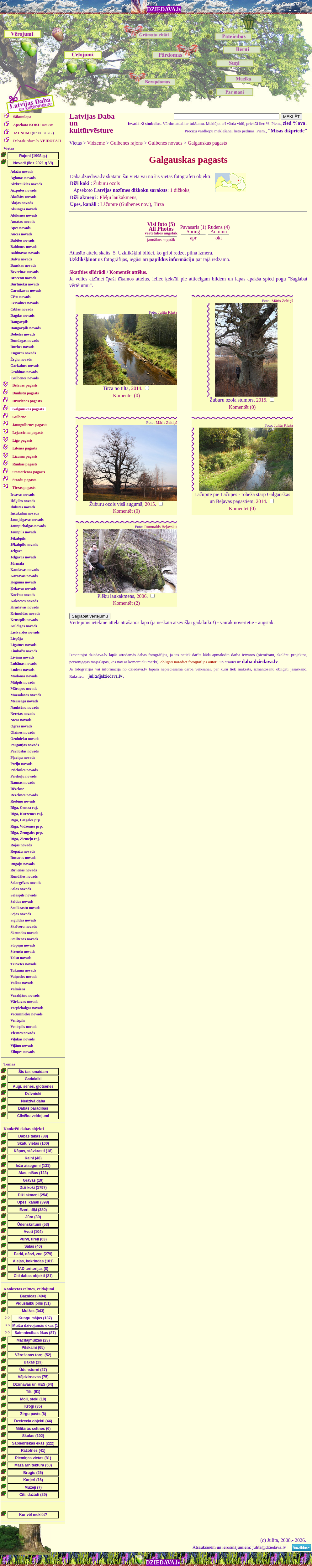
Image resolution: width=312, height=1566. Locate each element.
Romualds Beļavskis (160, 527)
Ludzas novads (22, 670)
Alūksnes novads (23, 215)
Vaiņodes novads (23, 976)
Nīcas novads (20, 720)
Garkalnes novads (24, 365)
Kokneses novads (24, 601)
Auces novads (21, 234)
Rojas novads (21, 845)
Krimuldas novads (25, 613)
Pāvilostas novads (24, 751)
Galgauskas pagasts (207, 143)
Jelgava (16, 551)
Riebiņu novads (22, 801)
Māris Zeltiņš (282, 301)
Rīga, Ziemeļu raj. (25, 839)
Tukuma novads (23, 970)
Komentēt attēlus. (128, 272)
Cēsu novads (20, 297)
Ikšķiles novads (22, 501)
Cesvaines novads (24, 303)
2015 (261, 400)
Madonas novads (23, 676)
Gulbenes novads (25, 378)
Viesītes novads (22, 1033)
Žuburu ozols (106, 183)
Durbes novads (22, 347)
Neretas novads (22, 713)
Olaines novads (22, 732)
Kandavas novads (24, 569)
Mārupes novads (23, 688)
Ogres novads (21, 726)
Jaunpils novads (23, 532)
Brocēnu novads (23, 278)
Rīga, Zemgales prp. (26, 832)
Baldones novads (23, 246)
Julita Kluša (167, 312)
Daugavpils (19, 322)
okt (218, 237)
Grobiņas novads (24, 372)
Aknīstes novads (23, 196)
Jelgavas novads (23, 557)
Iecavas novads (22, 494)
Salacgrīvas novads (25, 883)
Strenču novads (22, 951)
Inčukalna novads (24, 513)
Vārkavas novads (24, 1001)
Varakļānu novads (25, 995)
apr (193, 237)
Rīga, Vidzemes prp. (26, 826)
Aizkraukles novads (26, 184)
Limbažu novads (23, 651)
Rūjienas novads (23, 870)
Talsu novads (20, 958)
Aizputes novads (23, 190)
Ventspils (17, 1020)
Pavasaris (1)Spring (193, 229)
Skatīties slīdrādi (87, 272)
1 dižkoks (179, 190)
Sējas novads (20, 914)
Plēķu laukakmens (118, 197)
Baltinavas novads (25, 253)
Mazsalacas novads (25, 695)
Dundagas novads (24, 340)
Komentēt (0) (126, 395)
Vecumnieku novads (26, 1014)
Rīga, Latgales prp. (25, 820)
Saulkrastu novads (25, 908)
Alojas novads (21, 203)
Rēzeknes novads (24, 795)
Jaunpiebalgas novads (27, 526)
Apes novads (20, 228)
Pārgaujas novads (24, 745)
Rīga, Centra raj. (24, 807)
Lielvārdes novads (25, 632)
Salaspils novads (23, 895)
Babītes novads (22, 240)
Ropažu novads (22, 851)
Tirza (159, 204)
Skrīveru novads (23, 926)
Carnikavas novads (25, 290)
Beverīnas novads (24, 272)
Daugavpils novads (25, 328)
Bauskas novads (23, 265)
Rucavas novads (23, 857)
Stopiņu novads (22, 945)
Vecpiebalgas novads (26, 1008)
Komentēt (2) (126, 603)
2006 (142, 596)
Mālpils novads (22, 682)
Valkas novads (21, 983)
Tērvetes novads (23, 964)
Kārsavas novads (24, 576)
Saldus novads (21, 901)
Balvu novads (21, 259)
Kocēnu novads (22, 595)
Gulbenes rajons (126, 143)
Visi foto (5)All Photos (161, 228)
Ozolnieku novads (24, 739)
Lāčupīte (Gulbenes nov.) (125, 204)
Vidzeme (96, 143)
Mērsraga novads (24, 701)
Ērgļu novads (21, 359)
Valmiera (17, 989)
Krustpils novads (24, 620)
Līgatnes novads (23, 645)
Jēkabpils (18, 538)
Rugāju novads (22, 864)
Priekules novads (24, 770)
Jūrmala (17, 563)
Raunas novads (22, 782)
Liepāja (16, 638)
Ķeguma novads (23, 582)
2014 (136, 388)
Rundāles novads (24, 876)
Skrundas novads (24, 933)
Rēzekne (17, 789)
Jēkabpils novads (24, 544)
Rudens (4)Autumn (219, 229)
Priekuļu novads (23, 776)
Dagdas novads (22, 315)
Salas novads (20, 889)
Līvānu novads (22, 657)
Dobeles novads (22, 334)
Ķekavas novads (23, 588)
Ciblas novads (21, 309)
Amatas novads (22, 221)
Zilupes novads (22, 1052)
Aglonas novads (22, 178)
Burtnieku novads (24, 284)
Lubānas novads (23, 663)
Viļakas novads (22, 1039)
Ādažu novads (21, 171)
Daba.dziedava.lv (36, 141)
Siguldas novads (23, 920)
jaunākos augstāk (161, 239)
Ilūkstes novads (22, 507)
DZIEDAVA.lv (164, 9)
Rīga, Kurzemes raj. (26, 814)
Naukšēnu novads (24, 707)
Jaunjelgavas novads (27, 519)
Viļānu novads (21, 1045)
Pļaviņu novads (22, 757)
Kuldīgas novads (23, 626)
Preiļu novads (21, 764)
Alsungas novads (23, 209)
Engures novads (23, 353)
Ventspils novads (23, 1026)
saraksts (33, 125)
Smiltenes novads (24, 939)
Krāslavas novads (24, 607)
